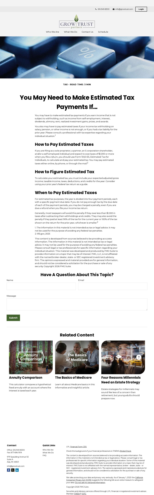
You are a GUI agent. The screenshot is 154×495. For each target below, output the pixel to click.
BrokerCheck (125, 451)
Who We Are (48, 450)
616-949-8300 (102, 3)
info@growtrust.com (122, 3)
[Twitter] (12, 470)
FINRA (77, 494)
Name (10, 280)
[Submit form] (13, 318)
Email (81, 280)
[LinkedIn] (17, 470)
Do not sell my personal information (90, 482)
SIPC (84, 494)
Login (141, 3)
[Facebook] (8, 470)
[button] (53, 25)
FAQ (44, 455)
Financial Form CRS (78, 447)
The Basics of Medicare (73, 377)
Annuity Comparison (25, 377)
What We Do (48, 453)
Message (11, 296)
